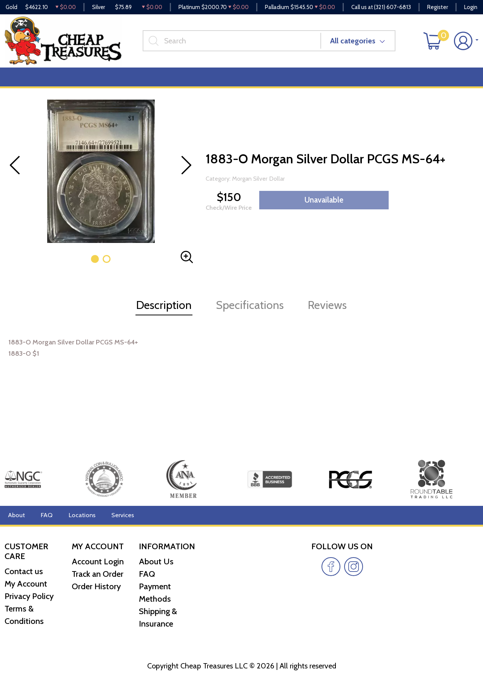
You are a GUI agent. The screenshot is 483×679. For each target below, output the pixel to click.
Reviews (257, 83)
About (16, 515)
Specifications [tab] (250, 312)
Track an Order (97, 574)
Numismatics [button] (69, 83)
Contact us (24, 572)
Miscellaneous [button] (208, 83)
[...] (236, 44)
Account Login (98, 561)
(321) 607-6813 (392, 7)
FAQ (45, 515)
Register (437, 7)
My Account (26, 584)
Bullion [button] (21, 83)
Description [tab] (164, 312)
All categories (357, 44)
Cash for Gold (457, 83)
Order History (96, 586)
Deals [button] (117, 83)
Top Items (157, 83)
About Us (156, 561)
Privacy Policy (29, 596)
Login (470, 7)
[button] (95, 266)
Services (116, 515)
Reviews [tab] (327, 312)
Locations (78, 515)
